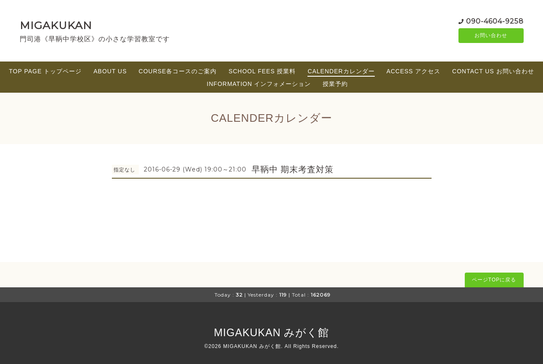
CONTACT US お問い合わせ (493, 71)
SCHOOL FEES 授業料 (262, 71)
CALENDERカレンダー (340, 71)
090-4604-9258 (495, 21)
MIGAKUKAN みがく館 (271, 332)
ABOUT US (110, 71)
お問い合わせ (491, 35)
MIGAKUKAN (56, 25)
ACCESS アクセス (413, 71)
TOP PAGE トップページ (45, 71)
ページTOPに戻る (494, 280)
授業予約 (335, 83)
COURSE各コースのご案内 (178, 71)
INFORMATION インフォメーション (259, 83)
